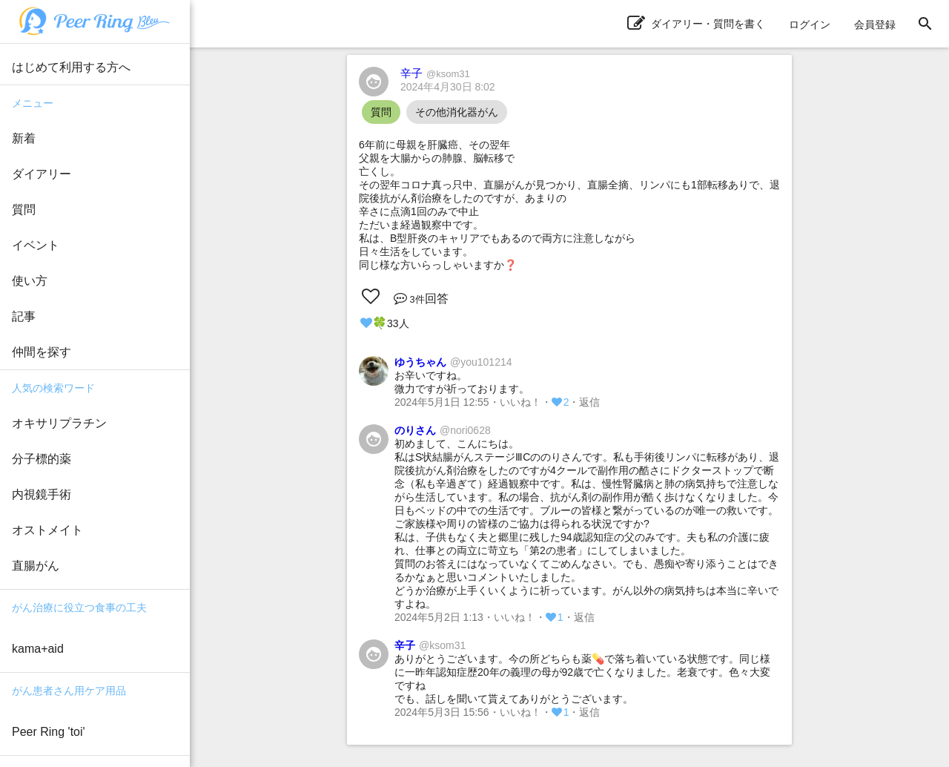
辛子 (435, 73)
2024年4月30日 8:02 (447, 87)
